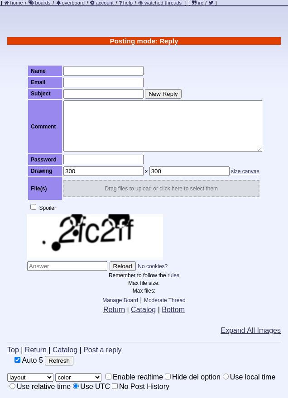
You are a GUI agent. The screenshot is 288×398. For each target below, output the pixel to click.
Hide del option (193, 377)
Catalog (143, 309)
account (105, 2)
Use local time (249, 377)
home (16, 2)
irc (197, 2)
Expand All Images (251, 330)
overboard (73, 2)
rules (173, 275)
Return (114, 309)
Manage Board (120, 300)
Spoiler (43, 207)
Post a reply (102, 350)
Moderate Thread (165, 300)
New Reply (163, 93)
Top (13, 350)
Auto (28, 360)
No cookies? (153, 266)
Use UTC (91, 386)
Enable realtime (134, 377)
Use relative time (40, 386)
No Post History (140, 386)
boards (42, 2)
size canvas (245, 171)
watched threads (160, 2)
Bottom (173, 309)
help (128, 2)
